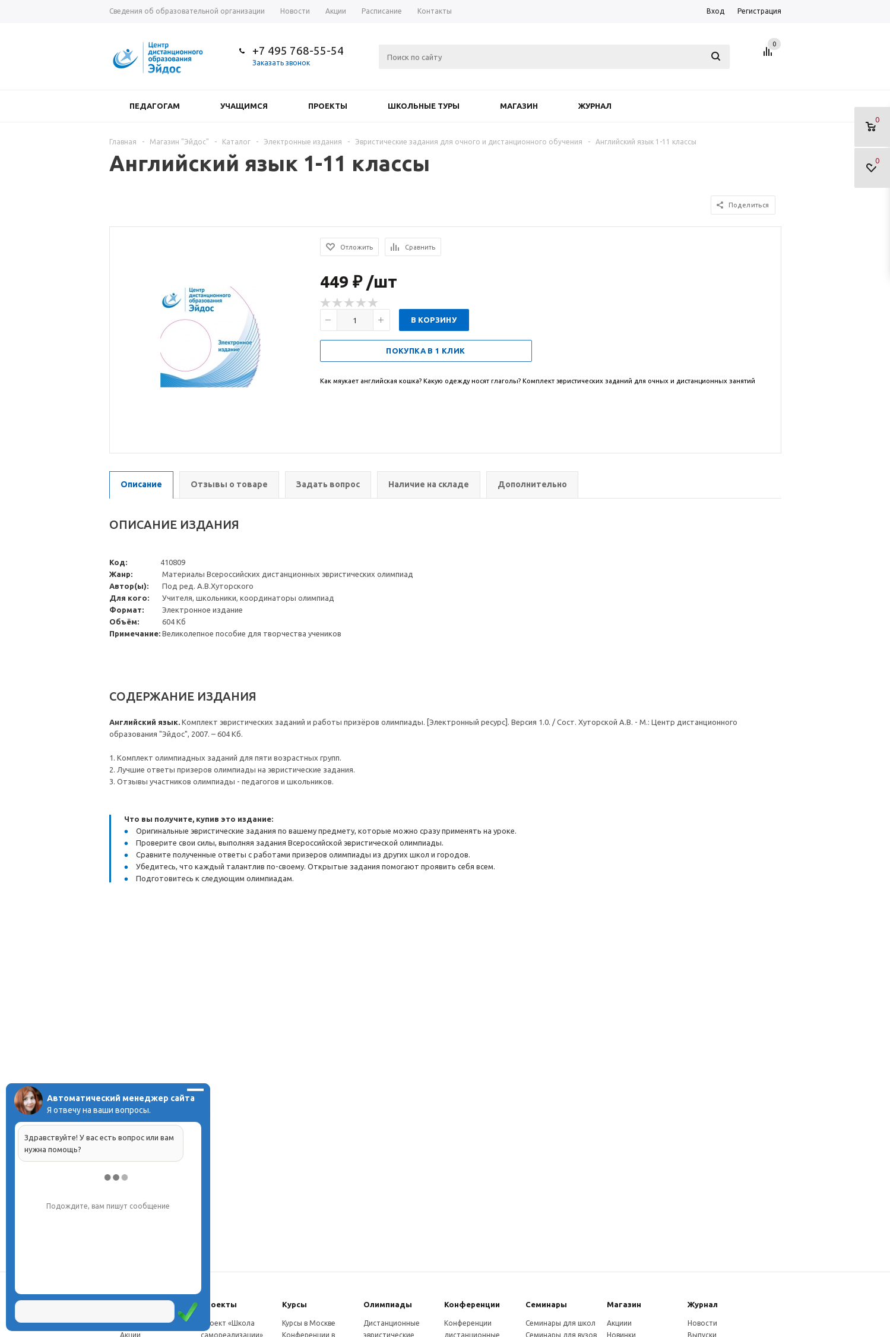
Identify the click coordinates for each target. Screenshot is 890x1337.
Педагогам (154, 106)
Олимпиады (387, 1304)
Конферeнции (472, 1304)
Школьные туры (424, 106)
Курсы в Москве (308, 1323)
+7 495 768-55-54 (298, 50)
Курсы (294, 1304)
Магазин (519, 106)
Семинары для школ (560, 1323)
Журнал (595, 106)
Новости (702, 1323)
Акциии (619, 1323)
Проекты (327, 106)
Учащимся (244, 106)
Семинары (546, 1304)
